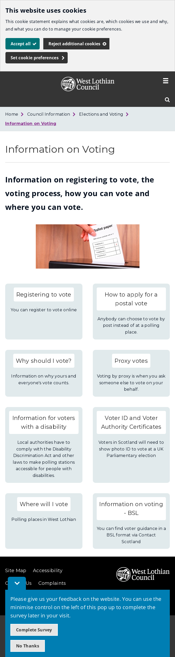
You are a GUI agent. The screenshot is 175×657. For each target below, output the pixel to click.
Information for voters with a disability (43, 422)
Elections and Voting (101, 114)
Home (11, 114)
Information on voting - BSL (131, 508)
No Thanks (27, 646)
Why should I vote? (44, 360)
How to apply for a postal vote (131, 299)
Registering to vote (43, 294)
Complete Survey (34, 630)
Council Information (48, 114)
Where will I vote (44, 504)
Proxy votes (131, 360)
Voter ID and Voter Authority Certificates (131, 422)
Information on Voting (31, 123)
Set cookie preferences (35, 58)
